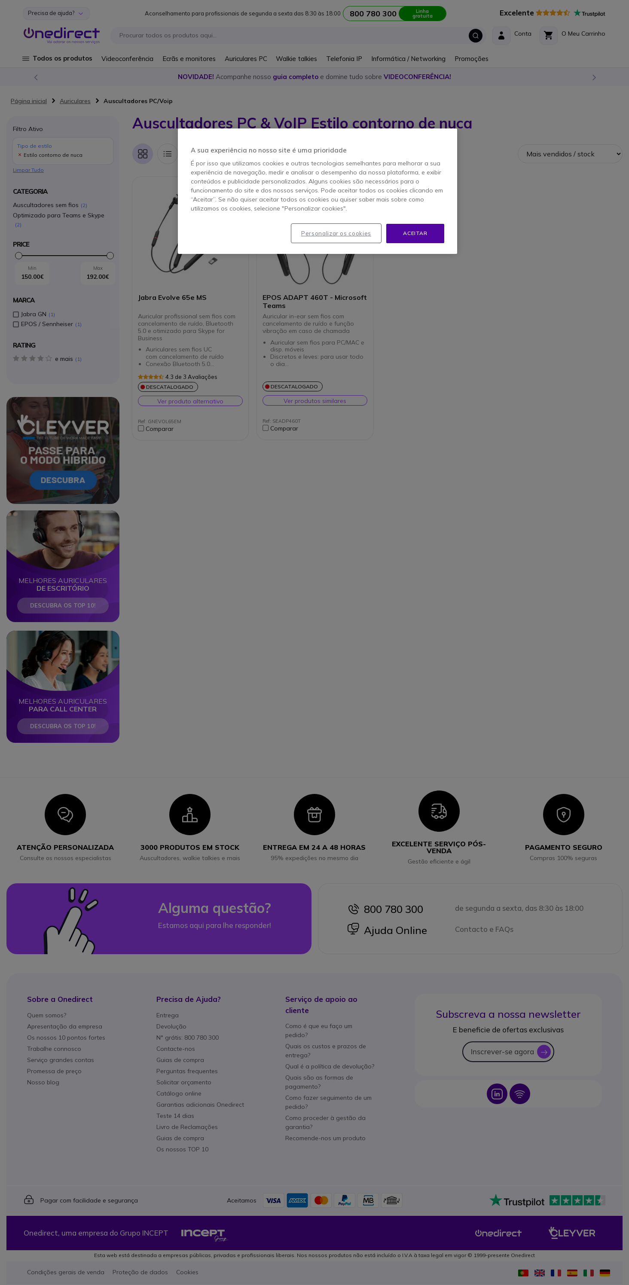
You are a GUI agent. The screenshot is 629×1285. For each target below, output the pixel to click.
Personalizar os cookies (336, 233)
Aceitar (415, 233)
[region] (317, 191)
